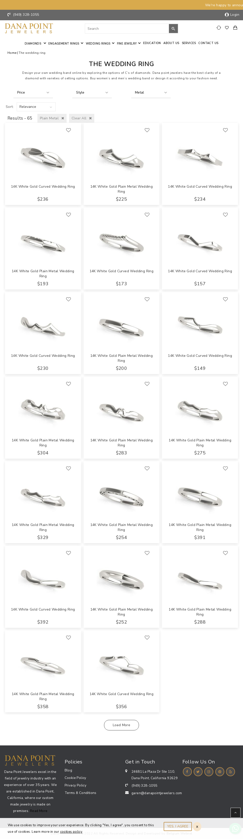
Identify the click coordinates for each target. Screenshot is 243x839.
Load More (121, 725)
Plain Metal (52, 118)
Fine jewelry (127, 44)
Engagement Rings (63, 44)
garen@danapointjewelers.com (156, 793)
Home (12, 53)
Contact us (208, 43)
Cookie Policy (75, 777)
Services (189, 43)
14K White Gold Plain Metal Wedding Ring (121, 189)
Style (80, 92)
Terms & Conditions (81, 792)
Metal (139, 92)
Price (21, 92)
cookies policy (71, 831)
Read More (39, 810)
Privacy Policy (76, 785)
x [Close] (197, 826)
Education (152, 43)
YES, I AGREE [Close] (177, 826)
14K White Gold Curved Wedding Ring (43, 186)
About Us (171, 43)
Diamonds (33, 44)
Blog (68, 770)
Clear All (82, 118)
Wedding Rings (98, 44)
